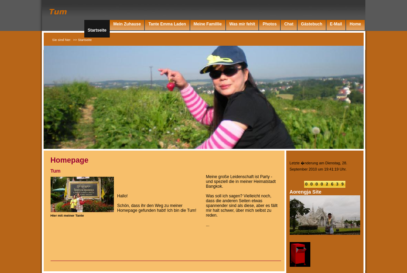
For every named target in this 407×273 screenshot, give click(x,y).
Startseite (97, 30)
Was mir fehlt (242, 24)
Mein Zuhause (127, 24)
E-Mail (336, 24)
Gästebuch (311, 24)
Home (355, 24)
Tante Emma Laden (167, 24)
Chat (288, 24)
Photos (270, 24)
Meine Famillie (208, 24)
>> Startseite (82, 40)
